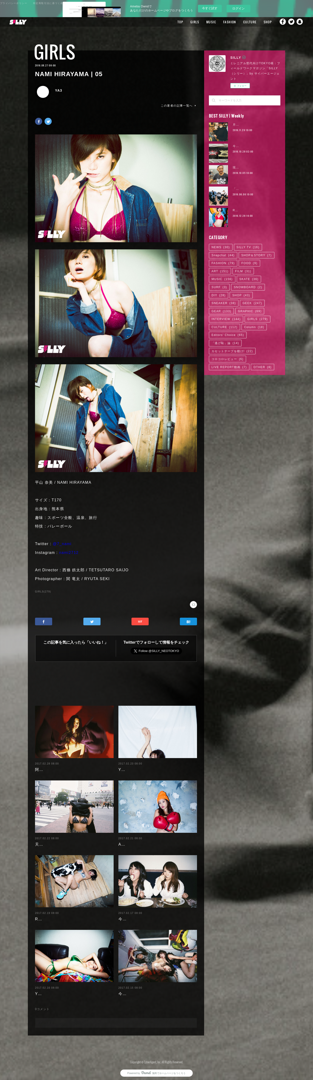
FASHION (224, 22)
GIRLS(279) (43, 591)
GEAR (221, 311)
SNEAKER (224, 303)
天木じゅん (45, 840)
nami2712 (68, 553)
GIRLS (189, 22)
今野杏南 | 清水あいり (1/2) (144, 990)
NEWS (221, 247)
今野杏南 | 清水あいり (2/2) (144, 915)
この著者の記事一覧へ (179, 105)
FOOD (249, 263)
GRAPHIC (250, 311)
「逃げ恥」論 (225, 343)
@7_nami (62, 544)
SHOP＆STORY (256, 255)
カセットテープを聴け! (232, 351)
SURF (219, 287)
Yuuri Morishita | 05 (138, 766)
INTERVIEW (226, 319)
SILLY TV (248, 247)
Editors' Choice (228, 335)
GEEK (252, 303)
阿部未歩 (43, 766)
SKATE (248, 279)
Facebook (280, 21)
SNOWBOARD (248, 287)
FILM (243, 271)
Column (254, 327)
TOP (175, 22)
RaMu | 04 (45, 915)
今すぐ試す (209, 8)
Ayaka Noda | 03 (134, 840)
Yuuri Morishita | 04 (54, 990)
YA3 (58, 90)
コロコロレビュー (227, 359)
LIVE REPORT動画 (229, 367)
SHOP (262, 22)
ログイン (238, 8)
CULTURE (244, 22)
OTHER (262, 367)
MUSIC (206, 22)
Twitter (290, 21)
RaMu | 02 (241, 210)
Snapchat (299, 21)
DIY (219, 295)
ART (220, 271)
